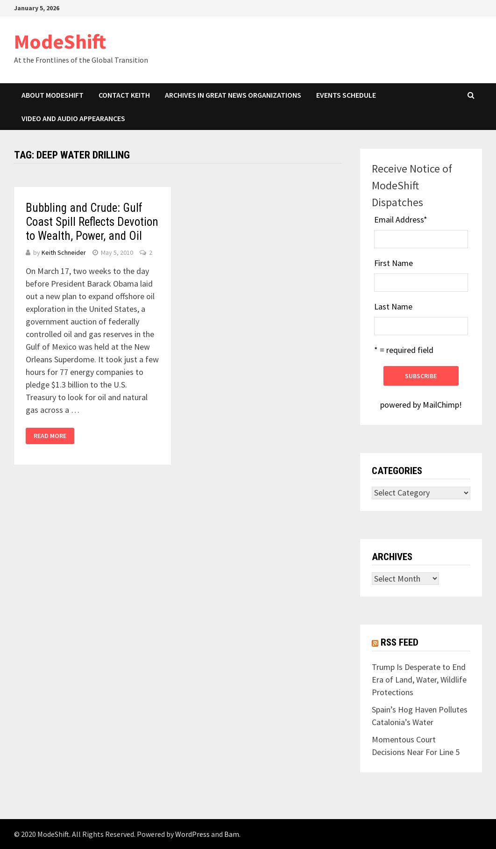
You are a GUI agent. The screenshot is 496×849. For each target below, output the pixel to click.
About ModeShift (52, 95)
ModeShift (60, 41)
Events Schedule (346, 95)
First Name (393, 263)
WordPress (192, 834)
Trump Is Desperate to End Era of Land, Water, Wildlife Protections (419, 680)
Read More (50, 436)
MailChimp (441, 404)
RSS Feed (399, 642)
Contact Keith (124, 95)
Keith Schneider (64, 252)
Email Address (400, 219)
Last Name (393, 306)
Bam (231, 834)
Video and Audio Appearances (73, 118)
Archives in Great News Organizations (233, 95)
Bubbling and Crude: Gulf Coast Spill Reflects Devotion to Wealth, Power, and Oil (92, 222)
